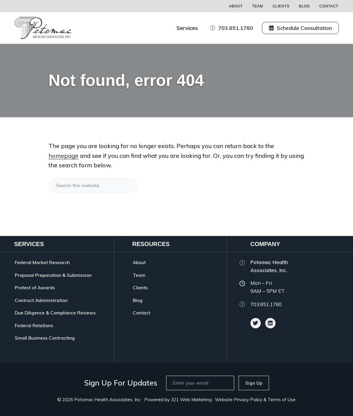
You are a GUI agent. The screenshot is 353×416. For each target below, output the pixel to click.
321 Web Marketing (191, 399)
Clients (281, 6)
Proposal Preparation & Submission (53, 275)
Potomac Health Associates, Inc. (107, 399)
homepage (63, 155)
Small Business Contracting (45, 338)
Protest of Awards (35, 287)
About (235, 6)
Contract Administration (41, 300)
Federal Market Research (42, 262)
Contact (328, 6)
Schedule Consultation (300, 28)
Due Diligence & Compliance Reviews (55, 313)
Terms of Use (282, 399)
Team (257, 6)
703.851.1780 (231, 28)
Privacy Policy (248, 399)
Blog (304, 6)
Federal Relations (34, 325)
